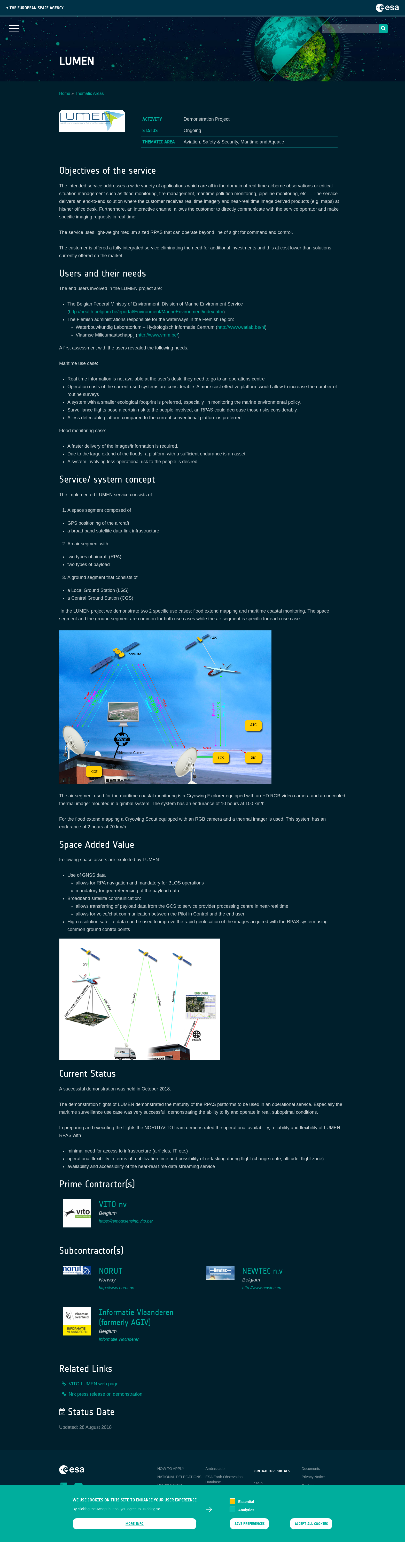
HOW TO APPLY (170, 1469)
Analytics (246, 1513)
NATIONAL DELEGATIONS (179, 1477)
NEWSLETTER (169, 1485)
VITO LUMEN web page (94, 1383)
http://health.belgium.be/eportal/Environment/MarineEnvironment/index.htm (146, 311)
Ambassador (215, 1469)
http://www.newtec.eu (261, 1288)
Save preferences (249, 1526)
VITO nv (113, 1204)
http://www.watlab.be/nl (241, 327)
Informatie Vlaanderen (119, 1339)
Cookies (308, 1485)
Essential (246, 1504)
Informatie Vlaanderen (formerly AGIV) (136, 1317)
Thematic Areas (89, 93)
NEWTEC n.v (262, 1271)
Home (64, 93)
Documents (311, 1469)
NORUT (111, 1271)
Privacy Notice (313, 1477)
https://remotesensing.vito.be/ (126, 1221)
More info (135, 1526)
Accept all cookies (311, 1526)
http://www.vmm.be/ (157, 335)
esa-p (258, 1483)
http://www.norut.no (116, 1288)
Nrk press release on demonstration (105, 1394)
